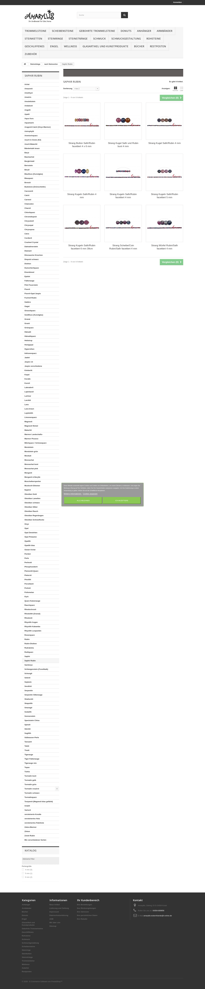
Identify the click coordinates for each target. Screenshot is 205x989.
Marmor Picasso (31, 439)
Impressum (54, 912)
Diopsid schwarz (32, 259)
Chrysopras (29, 229)
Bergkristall (29, 161)
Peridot (28, 554)
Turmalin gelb (30, 780)
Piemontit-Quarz (31, 571)
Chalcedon (29, 204)
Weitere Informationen (73, 494)
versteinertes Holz (32, 819)
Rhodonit (28, 618)
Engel (54, 46)
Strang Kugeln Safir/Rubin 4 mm (81, 196)
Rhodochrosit (30, 609)
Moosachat (29, 460)
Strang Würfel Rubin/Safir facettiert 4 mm (164, 247)
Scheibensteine (62, 30)
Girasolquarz (30, 311)
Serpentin (29, 690)
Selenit (27, 678)
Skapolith (29, 703)
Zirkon (27, 831)
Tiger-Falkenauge (32, 759)
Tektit (27, 746)
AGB (51, 919)
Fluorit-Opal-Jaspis (33, 293)
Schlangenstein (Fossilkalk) (36, 669)
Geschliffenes (34, 46)
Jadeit (27, 358)
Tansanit (28, 742)
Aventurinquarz (31, 136)
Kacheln (175, 88)
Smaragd (28, 708)
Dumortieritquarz (32, 268)
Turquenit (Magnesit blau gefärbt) (39, 801)
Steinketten (33, 38)
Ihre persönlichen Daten (87, 915)
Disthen (28, 264)
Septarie (28, 682)
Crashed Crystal (31, 242)
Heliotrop (28, 340)
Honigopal (29, 345)
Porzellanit (29, 584)
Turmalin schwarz (32, 793)
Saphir (27, 656)
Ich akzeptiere (121, 500)
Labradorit (29, 387)
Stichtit (28, 729)
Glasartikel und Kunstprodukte (105, 46)
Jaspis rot (29, 362)
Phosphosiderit (31, 567)
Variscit (28, 810)
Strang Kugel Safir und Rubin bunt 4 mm (123, 145)
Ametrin (28, 97)
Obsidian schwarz (32, 503)
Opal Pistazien (31, 537)
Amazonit (29, 89)
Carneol (28, 200)
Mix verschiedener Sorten (35, 840)
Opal (27, 528)
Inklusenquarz (31, 353)
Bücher (139, 46)
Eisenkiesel (29, 272)
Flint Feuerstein (31, 285)
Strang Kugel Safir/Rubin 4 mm (164, 143)
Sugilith (28, 733)
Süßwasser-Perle (32, 737)
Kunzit (27, 383)
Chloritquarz (30, 212)
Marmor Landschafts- (34, 434)
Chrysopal (29, 225)
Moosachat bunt (31, 464)
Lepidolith (29, 413)
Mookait (28, 456)
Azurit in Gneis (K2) (33, 140)
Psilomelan (29, 592)
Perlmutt (28, 562)
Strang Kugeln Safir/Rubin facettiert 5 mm (164, 196)
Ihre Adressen (83, 912)
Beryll (27, 170)
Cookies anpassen (90, 494)
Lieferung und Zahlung (59, 908)
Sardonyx (29, 665)
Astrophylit (29, 131)
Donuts (126, 30)
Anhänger (144, 30)
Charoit (28, 208)
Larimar (28, 396)
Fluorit (27, 289)
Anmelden (177, 2)
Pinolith (28, 580)
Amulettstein (30, 101)
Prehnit (28, 588)
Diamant (28, 251)
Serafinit (28, 686)
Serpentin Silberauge (33, 695)
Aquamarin (29, 123)
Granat (27, 319)
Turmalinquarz (31, 797)
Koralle (28, 379)
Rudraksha (29, 648)
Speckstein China (32, 720)
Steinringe (55, 38)
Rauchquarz (30, 605)
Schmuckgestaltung (126, 38)
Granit (27, 323)
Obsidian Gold (31, 494)
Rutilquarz (29, 652)
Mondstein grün (31, 451)
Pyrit (27, 597)
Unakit (27, 806)
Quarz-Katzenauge (32, 601)
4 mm (28, 870)
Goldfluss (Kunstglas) (34, 315)
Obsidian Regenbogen (34, 515)
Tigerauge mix (31, 763)
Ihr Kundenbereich (88, 900)
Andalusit (29, 106)
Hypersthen (29, 349)
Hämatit (28, 332)
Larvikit (28, 400)
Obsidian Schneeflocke (34, 520)
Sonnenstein (30, 716)
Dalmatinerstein (31, 247)
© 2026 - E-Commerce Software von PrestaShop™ (42, 981)
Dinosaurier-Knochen (34, 255)
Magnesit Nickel (31, 426)
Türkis (27, 772)
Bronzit (28, 182)
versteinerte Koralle (33, 814)
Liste (181, 88)
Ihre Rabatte (82, 919)
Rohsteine (153, 38)
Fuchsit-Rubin (31, 298)
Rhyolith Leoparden (33, 631)
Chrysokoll (29, 221)
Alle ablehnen (83, 500)
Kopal (27, 375)
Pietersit (28, 575)
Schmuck (99, 38)
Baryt (27, 153)
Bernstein (29, 165)
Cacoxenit (29, 191)
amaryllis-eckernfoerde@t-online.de (158, 916)
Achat (27, 84)
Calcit (27, 195)
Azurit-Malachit (31, 144)
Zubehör (31, 54)
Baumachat (29, 157)
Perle (27, 558)
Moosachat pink (31, 469)
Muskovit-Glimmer (32, 486)
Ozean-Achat (30, 550)
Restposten (158, 46)
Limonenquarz (31, 417)
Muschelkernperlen (33, 481)
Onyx (27, 524)
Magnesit (28, 422)
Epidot (27, 276)
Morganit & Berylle (32, 477)
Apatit (27, 114)
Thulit (27, 750)
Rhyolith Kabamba (32, 626)
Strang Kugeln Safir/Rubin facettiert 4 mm (123, 196)
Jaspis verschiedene (33, 366)
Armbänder (164, 30)
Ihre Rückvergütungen (86, 908)
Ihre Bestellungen (84, 905)
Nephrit (28, 490)
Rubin (27, 639)
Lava (27, 404)
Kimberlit (28, 370)
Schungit (28, 673)
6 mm (28, 877)
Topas (27, 767)
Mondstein (29, 447)
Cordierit (28, 238)
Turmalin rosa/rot (32, 789)
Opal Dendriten (31, 533)
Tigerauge (29, 755)
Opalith (28, 541)
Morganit (28, 473)
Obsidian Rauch (31, 511)
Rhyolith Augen (31, 622)
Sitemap (53, 926)
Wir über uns (54, 923)
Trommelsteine (35, 30)
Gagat (27, 306)
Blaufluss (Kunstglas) (34, 174)
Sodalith (28, 712)
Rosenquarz (30, 635)
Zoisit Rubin (30, 836)
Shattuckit (29, 699)
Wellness (70, 46)
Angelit (28, 110)
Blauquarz (29, 178)
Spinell (27, 725)
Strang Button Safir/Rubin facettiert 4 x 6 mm (82, 145)
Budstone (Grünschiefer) (35, 187)
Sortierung (67, 88)
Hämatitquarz (30, 336)
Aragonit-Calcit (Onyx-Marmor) (38, 127)
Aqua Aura (29, 118)
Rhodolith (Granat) (32, 614)
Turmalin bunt (30, 776)
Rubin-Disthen (31, 644)
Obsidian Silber (31, 507)
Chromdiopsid (31, 217)
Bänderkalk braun (32, 148)
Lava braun (29, 409)
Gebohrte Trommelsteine (97, 30)
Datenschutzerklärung (58, 915)
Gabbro (28, 302)
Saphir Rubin (30, 661)
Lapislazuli (29, 392)
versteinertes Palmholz (34, 823)
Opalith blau (30, 545)
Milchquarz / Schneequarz (36, 443)
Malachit (28, 430)
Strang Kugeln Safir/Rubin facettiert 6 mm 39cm (81, 247)
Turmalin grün (30, 784)
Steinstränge (78, 38)
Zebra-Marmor (31, 827)
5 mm (28, 873)
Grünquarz (29, 328)
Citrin (27, 234)
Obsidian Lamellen (33, 498)
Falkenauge (29, 281)
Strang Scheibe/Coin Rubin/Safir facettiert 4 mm (123, 247)
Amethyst (29, 93)
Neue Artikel (54, 905)
